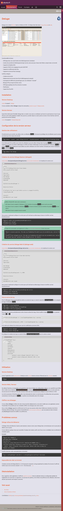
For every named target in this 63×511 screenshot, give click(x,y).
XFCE (46, 25)
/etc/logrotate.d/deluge (10, 336)
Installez (4, 103)
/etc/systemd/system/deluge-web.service (13, 250)
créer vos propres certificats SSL (36, 411)
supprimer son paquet (28, 477)
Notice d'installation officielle (11, 493)
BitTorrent (14, 25)
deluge (13, 103)
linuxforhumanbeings (32, 497)
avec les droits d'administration (35, 160)
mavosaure (18, 497)
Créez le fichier (5, 160)
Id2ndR (10, 497)
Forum (20, 7)
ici (33, 467)
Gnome (43, 25)
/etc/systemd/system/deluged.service (12, 163)
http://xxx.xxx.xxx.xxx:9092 (43, 389)
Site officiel (7, 491)
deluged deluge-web (18, 119)
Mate (50, 25)
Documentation (11, 7)
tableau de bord (17, 375)
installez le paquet (33, 105)
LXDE (53, 25)
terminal (31, 375)
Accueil (3, 7)
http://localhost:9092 (23, 389)
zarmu (43, 497)
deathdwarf (23, 497)
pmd (14, 497)
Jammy (56, 11)
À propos (26, 7)
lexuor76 (39, 497)
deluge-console (43, 106)
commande (52, 375)
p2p (60, 11)
